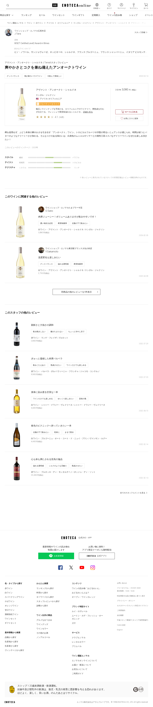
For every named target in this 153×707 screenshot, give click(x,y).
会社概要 (120, 615)
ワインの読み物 (114, 15)
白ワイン (39, 23)
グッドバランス (13, 76)
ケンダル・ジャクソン (82, 23)
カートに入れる (129, 111)
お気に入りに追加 (129, 118)
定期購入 (96, 15)
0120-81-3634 (135, 588)
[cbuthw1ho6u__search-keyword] (32, 5)
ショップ (133, 15)
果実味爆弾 (62, 223)
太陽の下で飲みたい (80, 223)
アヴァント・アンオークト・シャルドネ (111, 23)
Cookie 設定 (121, 625)
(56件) (61, 117)
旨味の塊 (82, 399)
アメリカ (50, 23)
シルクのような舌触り (58, 466)
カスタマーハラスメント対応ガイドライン (132, 606)
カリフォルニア (63, 23)
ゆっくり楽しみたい (66, 399)
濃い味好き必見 (46, 223)
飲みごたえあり (39, 365)
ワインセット (58, 15)
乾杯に (57, 432)
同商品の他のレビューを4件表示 (80, 291)
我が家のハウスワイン (33, 76)
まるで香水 (69, 432)
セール (42, 15)
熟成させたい (56, 365)
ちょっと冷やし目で (76, 332)
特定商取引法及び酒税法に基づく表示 (131, 596)
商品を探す (7, 15)
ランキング (26, 15)
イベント (149, 15)
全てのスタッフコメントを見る (134, 492)
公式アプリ (97, 556)
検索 (54, 5)
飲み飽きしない (39, 332)
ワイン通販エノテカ (15, 23)
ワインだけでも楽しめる (76, 365)
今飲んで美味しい (54, 76)
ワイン (29, 23)
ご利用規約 (121, 610)
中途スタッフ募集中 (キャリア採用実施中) (132, 620)
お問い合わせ (122, 583)
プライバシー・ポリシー (126, 601)
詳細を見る (88, 112)
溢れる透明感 (63, 264)
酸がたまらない (57, 332)
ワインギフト (78, 15)
